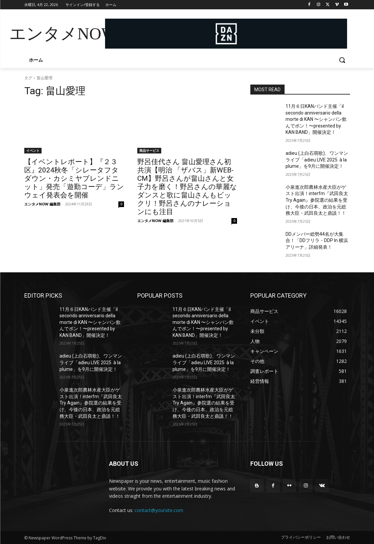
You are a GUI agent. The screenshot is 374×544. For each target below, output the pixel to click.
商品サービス (149, 150)
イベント (33, 150)
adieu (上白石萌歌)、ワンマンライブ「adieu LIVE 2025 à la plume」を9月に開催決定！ (317, 159)
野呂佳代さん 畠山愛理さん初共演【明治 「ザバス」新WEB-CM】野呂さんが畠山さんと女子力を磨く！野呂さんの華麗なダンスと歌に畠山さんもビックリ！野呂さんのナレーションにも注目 (187, 187)
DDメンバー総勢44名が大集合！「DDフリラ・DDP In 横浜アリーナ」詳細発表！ (317, 240)
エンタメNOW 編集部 (42, 203)
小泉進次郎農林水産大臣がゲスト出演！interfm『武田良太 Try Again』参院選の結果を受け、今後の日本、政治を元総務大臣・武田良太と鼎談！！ (317, 200)
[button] (342, 60)
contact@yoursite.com (159, 510)
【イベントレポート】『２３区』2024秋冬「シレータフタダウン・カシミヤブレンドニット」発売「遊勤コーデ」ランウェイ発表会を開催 (74, 178)
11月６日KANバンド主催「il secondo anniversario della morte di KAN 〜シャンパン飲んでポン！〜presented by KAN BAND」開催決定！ (316, 119)
